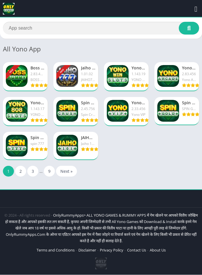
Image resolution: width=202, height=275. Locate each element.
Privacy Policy (111, 250)
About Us (158, 250)
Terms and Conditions (56, 250)
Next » (66, 171)
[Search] (101, 28)
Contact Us (136, 250)
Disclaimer (87, 250)
